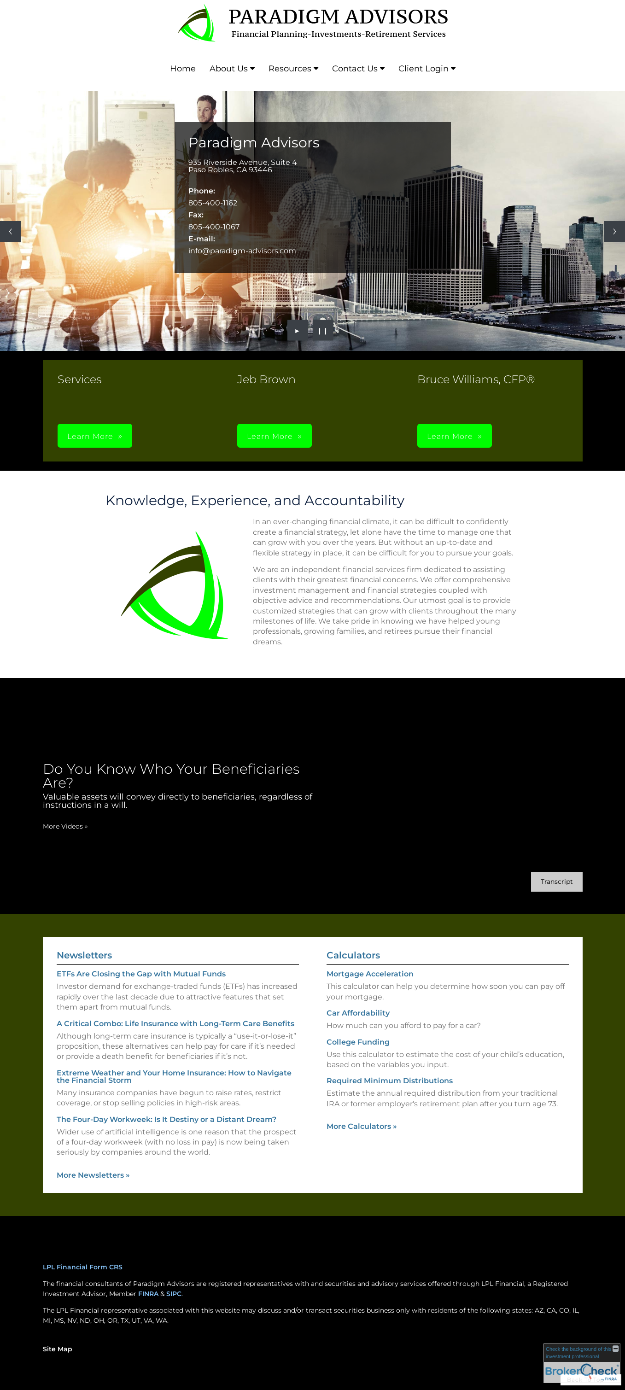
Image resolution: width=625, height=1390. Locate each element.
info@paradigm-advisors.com (242, 250)
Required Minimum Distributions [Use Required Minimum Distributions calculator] (390, 1080)
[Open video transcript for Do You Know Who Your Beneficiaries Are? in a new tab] (557, 882)
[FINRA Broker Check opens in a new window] (581, 1363)
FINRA (148, 1294)
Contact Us (355, 69)
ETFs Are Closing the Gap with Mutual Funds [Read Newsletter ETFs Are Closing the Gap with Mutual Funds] (141, 973)
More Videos (65, 826)
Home (183, 69)
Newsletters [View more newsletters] (84, 955)
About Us (229, 69)
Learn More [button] (90, 436)
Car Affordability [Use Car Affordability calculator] (358, 1013)
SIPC (173, 1294)
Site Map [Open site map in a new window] (57, 1349)
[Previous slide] (10, 231)
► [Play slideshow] (297, 330)
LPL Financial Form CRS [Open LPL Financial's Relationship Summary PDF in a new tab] (83, 1267)
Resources (290, 69)
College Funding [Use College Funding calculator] (358, 1042)
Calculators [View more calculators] (353, 955)
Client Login (423, 69)
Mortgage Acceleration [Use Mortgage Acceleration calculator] (370, 973)
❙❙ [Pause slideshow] (323, 330)
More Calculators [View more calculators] (362, 1126)
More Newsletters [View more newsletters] (93, 1175)
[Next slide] (614, 231)
